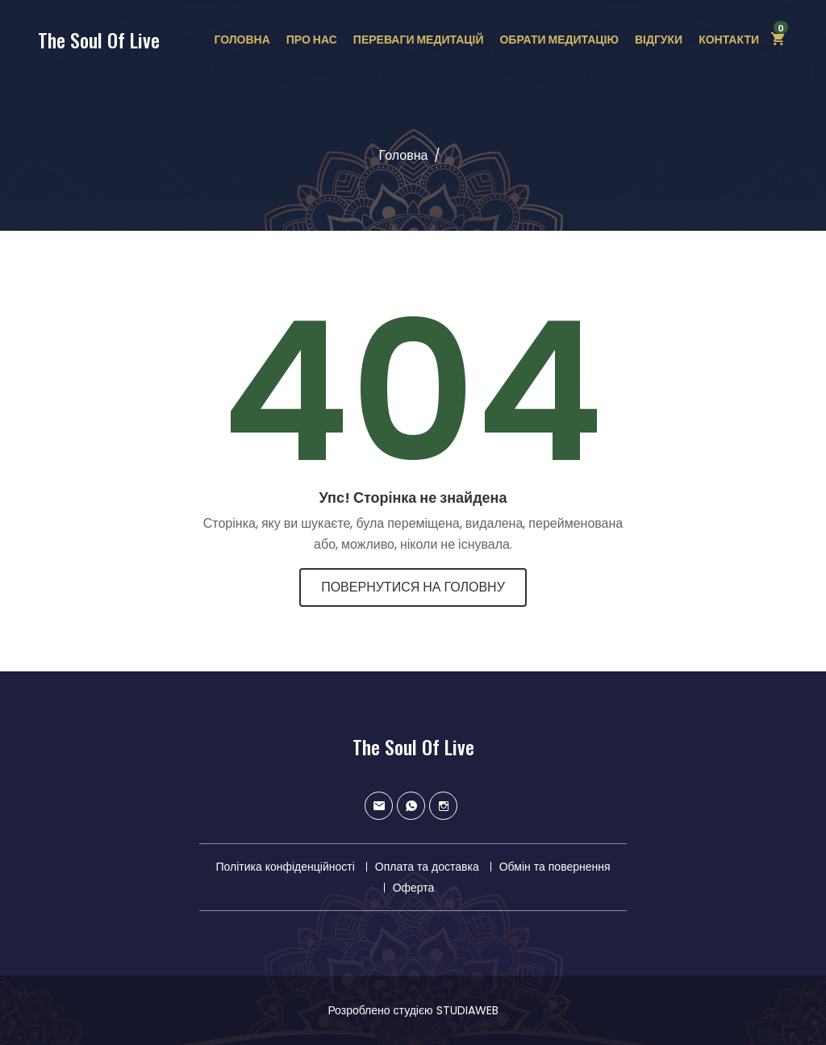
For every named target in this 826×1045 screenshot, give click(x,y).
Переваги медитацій (418, 39)
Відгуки (658, 39)
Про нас (311, 39)
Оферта (414, 888)
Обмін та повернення (555, 867)
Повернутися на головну (413, 587)
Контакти (729, 39)
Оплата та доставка (427, 867)
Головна (241, 39)
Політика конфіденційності (284, 867)
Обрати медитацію (558, 39)
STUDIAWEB (467, 1010)
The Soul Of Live (99, 39)
